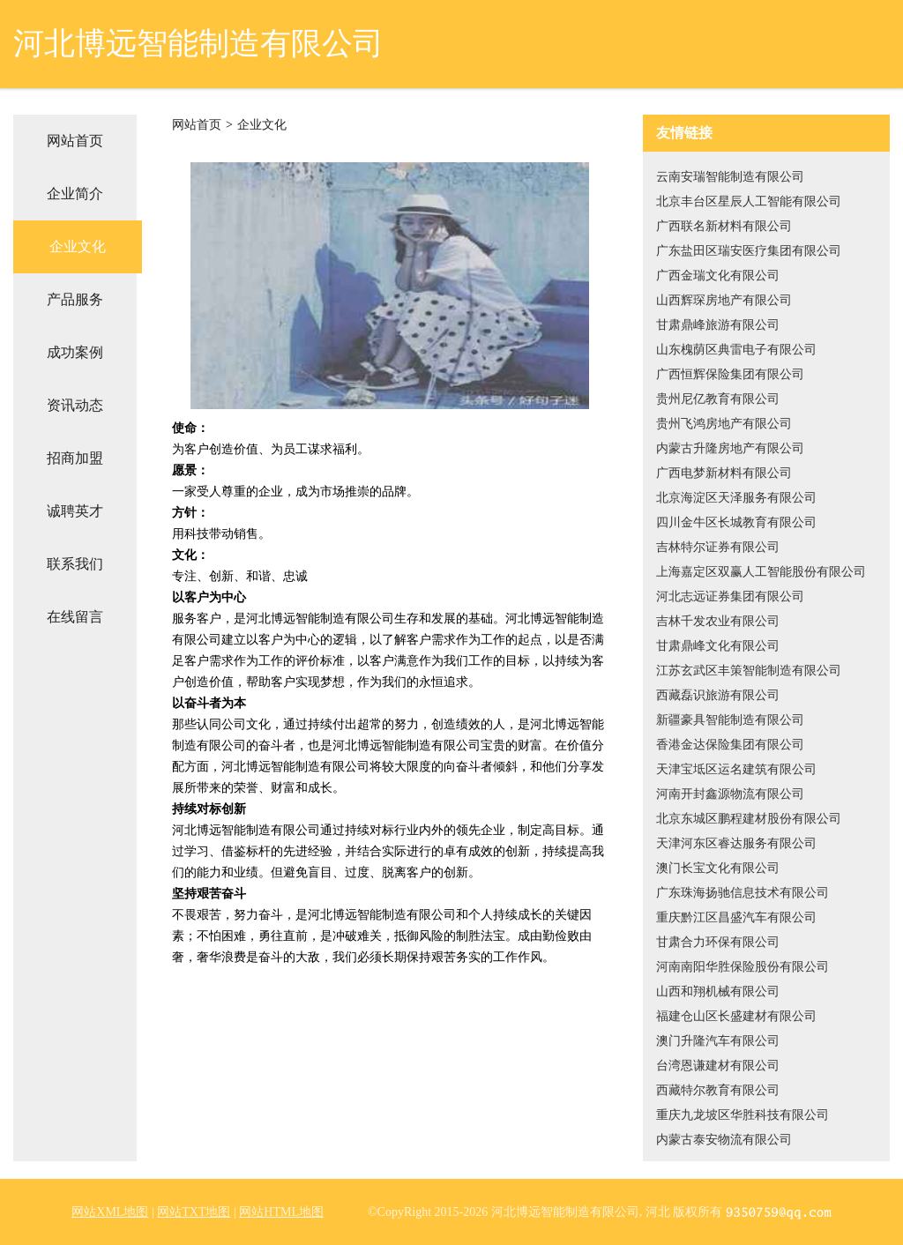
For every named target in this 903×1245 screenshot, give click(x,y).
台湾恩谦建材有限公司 (718, 1065)
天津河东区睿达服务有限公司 (736, 843)
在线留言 (75, 616)
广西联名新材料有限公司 (724, 226)
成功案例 (75, 352)
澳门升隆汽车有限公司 (718, 1040)
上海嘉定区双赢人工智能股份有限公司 (761, 571)
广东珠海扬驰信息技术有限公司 (742, 892)
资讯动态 (75, 405)
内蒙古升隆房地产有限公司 (730, 448)
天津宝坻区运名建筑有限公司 (736, 769)
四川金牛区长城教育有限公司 (736, 522)
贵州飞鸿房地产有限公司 (724, 423)
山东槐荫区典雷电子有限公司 (736, 349)
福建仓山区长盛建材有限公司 (736, 1016)
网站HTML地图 (281, 1212)
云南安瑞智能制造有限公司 (730, 176)
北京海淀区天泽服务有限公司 (736, 497)
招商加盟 (75, 458)
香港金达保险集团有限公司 (730, 744)
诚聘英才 (75, 510)
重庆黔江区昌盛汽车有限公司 (736, 917)
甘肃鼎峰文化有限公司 (718, 645)
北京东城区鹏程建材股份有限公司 (748, 818)
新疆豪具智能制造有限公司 (730, 720)
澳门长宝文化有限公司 (718, 868)
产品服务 (75, 299)
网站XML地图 (109, 1212)
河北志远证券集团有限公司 (730, 596)
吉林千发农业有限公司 (718, 621)
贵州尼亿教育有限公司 (718, 399)
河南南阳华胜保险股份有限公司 (742, 966)
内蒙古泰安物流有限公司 (724, 1139)
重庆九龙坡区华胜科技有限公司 (742, 1115)
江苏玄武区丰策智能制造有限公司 (748, 670)
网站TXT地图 (193, 1212)
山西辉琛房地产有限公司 (724, 300)
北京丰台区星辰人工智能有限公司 (748, 201)
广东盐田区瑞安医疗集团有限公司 (748, 250)
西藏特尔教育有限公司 (718, 1090)
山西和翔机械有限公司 (718, 991)
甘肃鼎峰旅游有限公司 (718, 325)
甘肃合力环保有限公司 (718, 942)
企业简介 (75, 193)
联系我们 (75, 563)
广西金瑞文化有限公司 (718, 275)
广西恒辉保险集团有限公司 (730, 374)
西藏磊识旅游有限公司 (718, 695)
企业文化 (77, 246)
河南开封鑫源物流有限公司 (730, 794)
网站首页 (75, 140)
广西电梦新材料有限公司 (724, 473)
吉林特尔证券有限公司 (718, 547)
